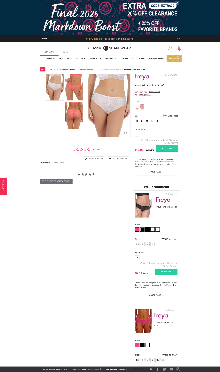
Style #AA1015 (171, 197)
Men (65, 52)
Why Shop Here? (132, 321)
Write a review (154, 92)
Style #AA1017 (100, 197)
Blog (44, 38)
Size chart (173, 115)
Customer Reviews (133, 325)
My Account (93, 325)
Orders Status (95, 330)
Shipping (91, 334)
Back (43, 69)
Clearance (174, 59)
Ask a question (145, 95)
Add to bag (167, 148)
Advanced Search (96, 321)
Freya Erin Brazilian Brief (134, 69)
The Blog (128, 334)
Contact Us (93, 343)
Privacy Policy (131, 339)
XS (137, 121)
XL (157, 121)
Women (49, 52)
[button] (3, 185)
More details (155, 172)
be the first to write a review (56, 181)
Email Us (123, 369)
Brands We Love (132, 330)
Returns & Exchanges (98, 339)
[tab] (94, 158)
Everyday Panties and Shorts (110, 69)
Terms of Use (62, 359)
